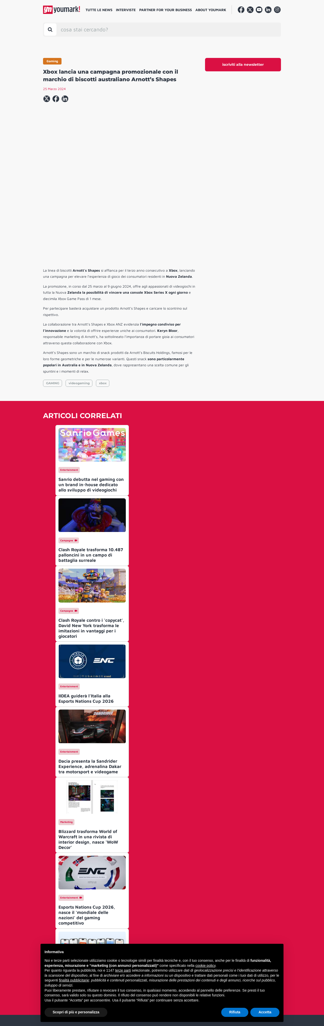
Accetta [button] (264, 1012)
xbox (103, 306)
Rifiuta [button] (234, 1012)
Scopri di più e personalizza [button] (76, 1012)
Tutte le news (99, 10)
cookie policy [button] (205, 966)
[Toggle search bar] (50, 29)
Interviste (126, 10)
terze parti (123, 970)
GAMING (52, 306)
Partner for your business (165, 10)
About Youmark (210, 10)
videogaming (79, 306)
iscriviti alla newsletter (243, 64)
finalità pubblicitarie (74, 980)
